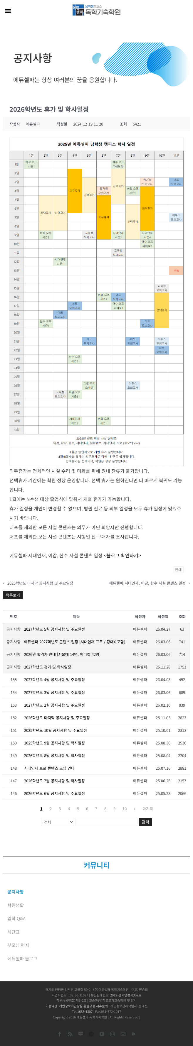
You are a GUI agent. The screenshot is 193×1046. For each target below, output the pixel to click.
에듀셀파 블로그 (22, 958)
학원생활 (15, 905)
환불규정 (89, 1005)
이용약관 (51, 1005)
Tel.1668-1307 (82, 1011)
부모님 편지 (18, 945)
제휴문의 (102, 1005)
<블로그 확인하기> (122, 555)
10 (124, 808)
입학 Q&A (16, 918)
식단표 (13, 932)
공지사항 (15, 891)
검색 (145, 822)
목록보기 (13, 595)
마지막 (147, 808)
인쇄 (178, 570)
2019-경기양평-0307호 (125, 995)
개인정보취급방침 (71, 1005)
